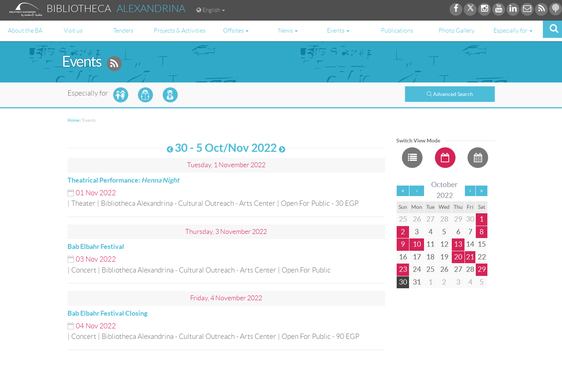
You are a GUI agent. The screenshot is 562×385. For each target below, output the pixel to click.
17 (417, 257)
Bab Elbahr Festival (95, 246)
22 (482, 257)
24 (417, 269)
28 (470, 269)
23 (403, 269)
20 (458, 257)
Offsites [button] (236, 30)
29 (482, 269)
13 (458, 244)
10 (417, 244)
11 (430, 244)
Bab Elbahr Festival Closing (107, 313)
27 (458, 269)
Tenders (123, 30)
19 (444, 257)
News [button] (288, 30)
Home (73, 120)
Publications (397, 30)
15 (482, 244)
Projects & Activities (179, 30)
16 (403, 257)
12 (444, 244)
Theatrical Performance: (123, 180)
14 (470, 244)
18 (430, 257)
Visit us (73, 30)
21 (470, 257)
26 (444, 269)
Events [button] (338, 30)
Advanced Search (450, 94)
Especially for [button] (512, 30)
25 (430, 269)
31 (417, 282)
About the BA (25, 30)
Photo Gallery (457, 30)
